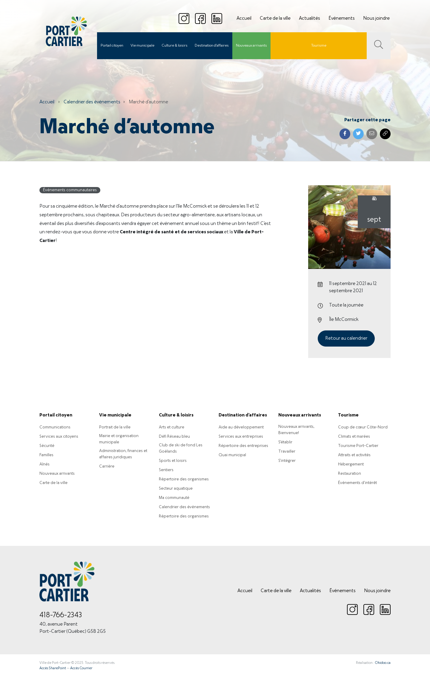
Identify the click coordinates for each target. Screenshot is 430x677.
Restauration (349, 474)
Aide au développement (241, 427)
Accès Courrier (81, 668)
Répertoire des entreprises (243, 446)
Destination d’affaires (243, 415)
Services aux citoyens (58, 437)
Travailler (286, 452)
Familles (46, 455)
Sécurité (46, 446)
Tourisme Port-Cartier (358, 446)
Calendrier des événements (92, 102)
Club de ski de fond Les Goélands (180, 448)
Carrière (106, 466)
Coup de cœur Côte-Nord (363, 427)
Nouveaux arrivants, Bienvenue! (296, 430)
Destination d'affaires (212, 46)
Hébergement (351, 464)
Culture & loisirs (175, 46)
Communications (54, 427)
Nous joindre (376, 18)
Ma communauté (174, 498)
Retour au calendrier (346, 338)
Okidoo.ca (383, 663)
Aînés (44, 464)
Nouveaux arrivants (251, 46)
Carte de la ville (275, 18)
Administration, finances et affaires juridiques (123, 454)
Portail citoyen (112, 46)
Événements (341, 18)
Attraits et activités (354, 455)
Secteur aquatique (176, 489)
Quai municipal (232, 455)
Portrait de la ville (114, 427)
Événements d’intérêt (357, 483)
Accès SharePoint (52, 668)
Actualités (309, 18)
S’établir (285, 442)
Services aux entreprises (241, 437)
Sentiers (166, 470)
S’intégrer (287, 461)
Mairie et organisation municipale (119, 439)
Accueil (243, 18)
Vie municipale (142, 46)
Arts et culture (171, 427)
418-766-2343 (60, 615)
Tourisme (318, 46)
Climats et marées (354, 437)
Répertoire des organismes (184, 479)
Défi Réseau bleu (174, 437)
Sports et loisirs (173, 461)
